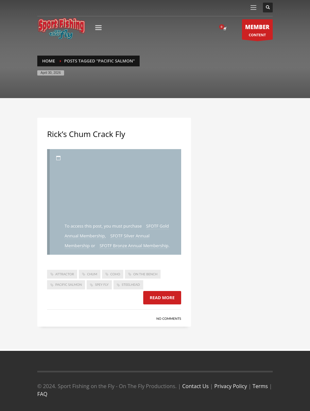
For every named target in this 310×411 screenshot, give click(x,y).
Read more (162, 297)
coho (115, 274)
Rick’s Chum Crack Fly (86, 133)
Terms (260, 386)
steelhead (131, 284)
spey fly (102, 284)
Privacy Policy (230, 386)
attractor (64, 274)
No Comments (168, 318)
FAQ (42, 394)
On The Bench (145, 274)
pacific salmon (68, 284)
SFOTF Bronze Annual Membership (133, 245)
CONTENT (257, 31)
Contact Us (195, 386)
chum (92, 274)
